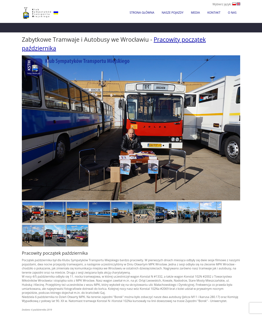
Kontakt (214, 13)
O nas (232, 13)
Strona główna (142, 13)
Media (195, 13)
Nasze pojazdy (172, 13)
